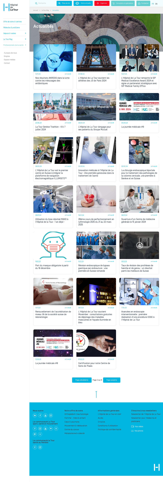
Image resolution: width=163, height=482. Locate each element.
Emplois (7, 56)
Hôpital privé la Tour (10, 7)
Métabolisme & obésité (75, 439)
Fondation (143, 3)
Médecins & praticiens (11, 28)
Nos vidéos (137, 433)
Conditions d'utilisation (108, 432)
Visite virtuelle (83, 3)
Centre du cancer (72, 436)
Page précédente (82, 386)
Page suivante (112, 386)
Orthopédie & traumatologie (76, 420)
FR (153, 4)
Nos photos (137, 437)
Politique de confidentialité (109, 436)
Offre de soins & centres (12, 22)
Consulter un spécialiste (123, 3)
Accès (100, 424)
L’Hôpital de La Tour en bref (109, 420)
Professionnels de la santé (14, 45)
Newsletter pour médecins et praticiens (143, 426)
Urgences (102, 3)
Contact (7, 63)
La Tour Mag (14, 39)
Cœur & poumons (72, 428)
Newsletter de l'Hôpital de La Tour (146, 420)
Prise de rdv (64, 3)
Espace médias (9, 60)
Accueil (35, 10)
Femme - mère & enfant (75, 424)
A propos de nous (10, 53)
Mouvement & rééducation (76, 432)
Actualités (56, 10)
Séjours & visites (14, 33)
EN (156, 4)
